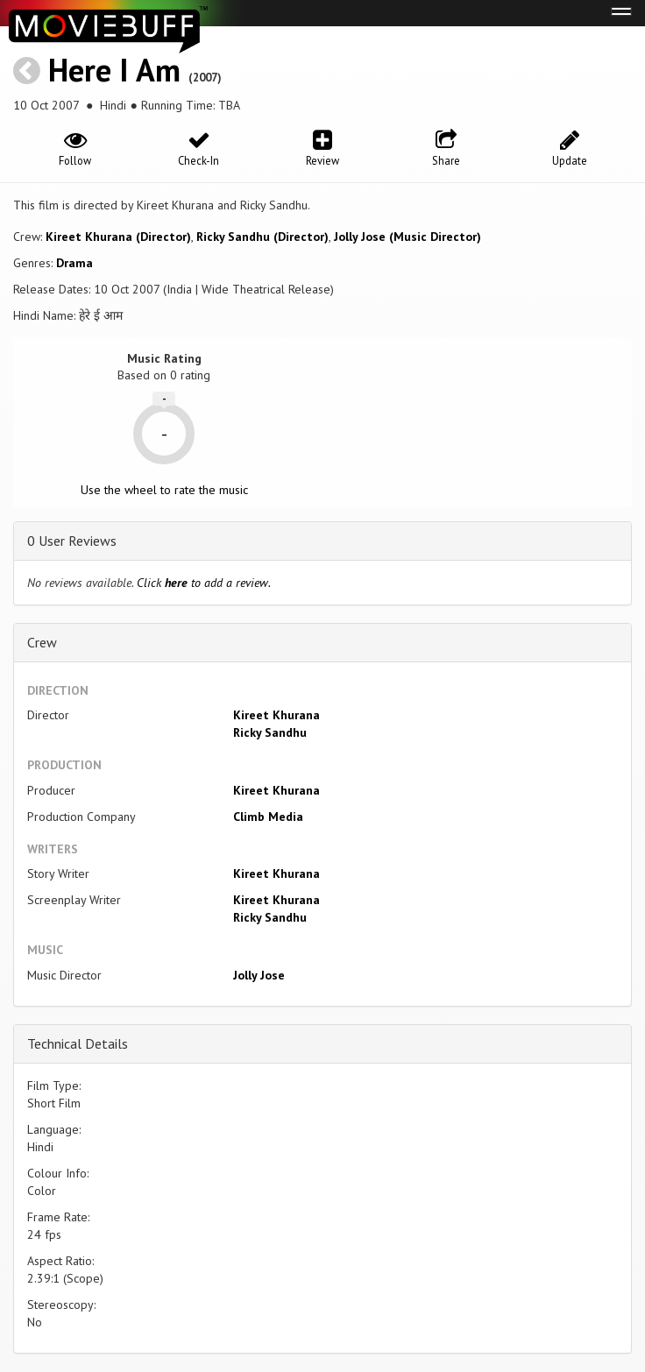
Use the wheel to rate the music (164, 490)
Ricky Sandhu (270, 732)
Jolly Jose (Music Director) (407, 236)
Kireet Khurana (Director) (118, 236)
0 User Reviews (72, 540)
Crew (42, 642)
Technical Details (77, 1043)
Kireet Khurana (276, 715)
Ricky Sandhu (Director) (262, 236)
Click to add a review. (204, 583)
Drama (74, 263)
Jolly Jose (259, 975)
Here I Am (114, 69)
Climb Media (268, 816)
